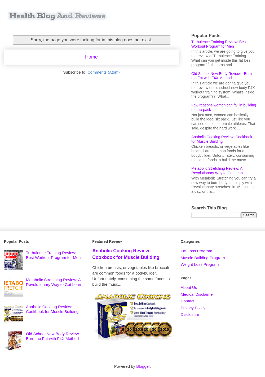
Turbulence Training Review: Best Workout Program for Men (219, 44)
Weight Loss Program (200, 264)
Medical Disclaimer (197, 294)
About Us (189, 287)
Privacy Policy (193, 308)
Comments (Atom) (103, 72)
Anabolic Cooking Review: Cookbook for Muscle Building (221, 139)
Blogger (143, 366)
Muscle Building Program (203, 257)
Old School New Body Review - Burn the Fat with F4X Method (221, 75)
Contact (188, 301)
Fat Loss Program (196, 251)
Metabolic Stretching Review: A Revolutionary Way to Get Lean (217, 170)
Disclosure (190, 314)
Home (91, 57)
